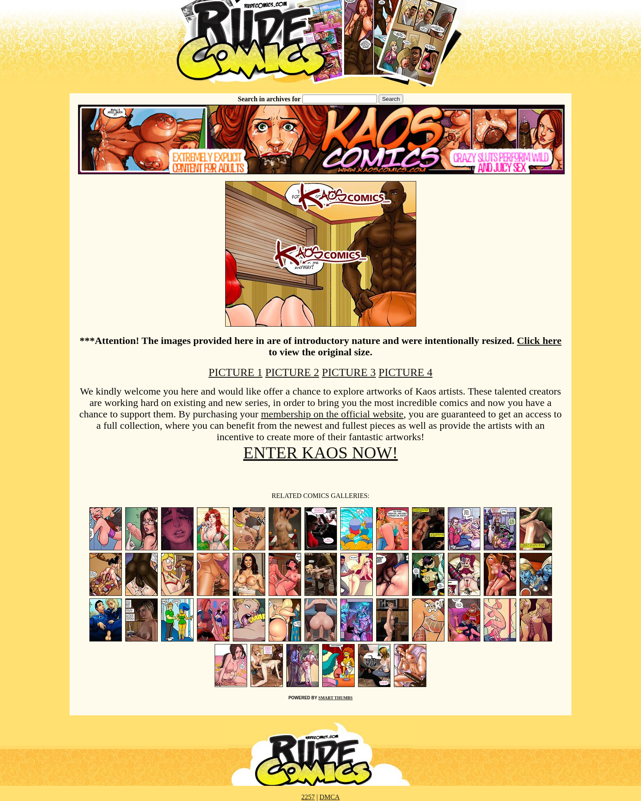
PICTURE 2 (292, 372)
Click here (539, 340)
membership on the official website (332, 414)
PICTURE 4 (406, 372)
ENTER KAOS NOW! (320, 452)
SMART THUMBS (335, 697)
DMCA (330, 797)
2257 (308, 797)
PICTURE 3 (349, 372)
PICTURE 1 (236, 372)
